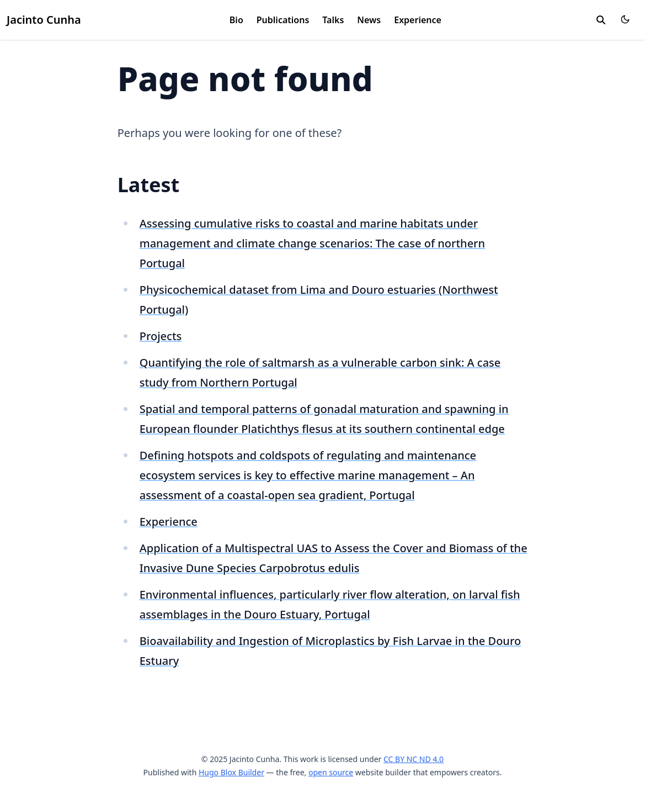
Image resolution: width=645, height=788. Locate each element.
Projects (161, 336)
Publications (283, 20)
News (369, 20)
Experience (417, 20)
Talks (333, 20)
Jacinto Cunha (44, 19)
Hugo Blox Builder (231, 772)
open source (330, 772)
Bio (236, 20)
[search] (601, 19)
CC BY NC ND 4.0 (413, 759)
